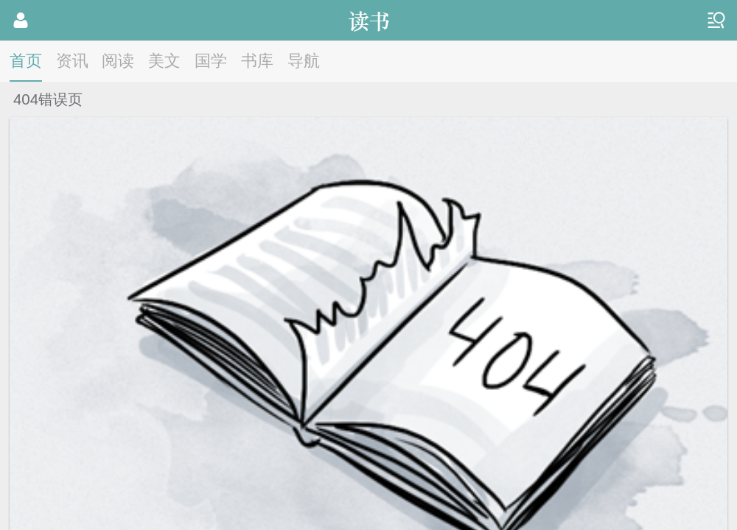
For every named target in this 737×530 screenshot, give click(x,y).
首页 (26, 61)
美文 (164, 61)
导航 (303, 61)
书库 (257, 61)
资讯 (72, 61)
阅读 (118, 61)
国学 (211, 61)
